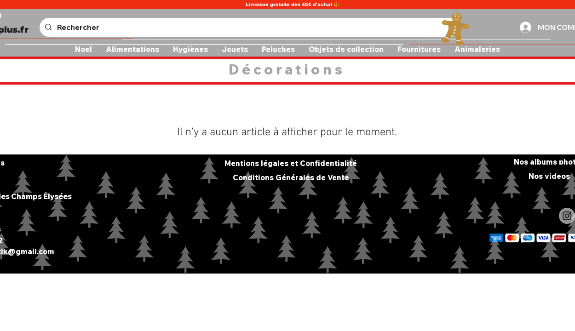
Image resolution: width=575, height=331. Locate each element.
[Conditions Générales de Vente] (291, 177)
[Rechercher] (248, 27)
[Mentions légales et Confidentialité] (291, 163)
